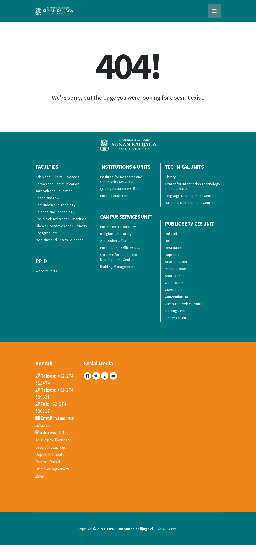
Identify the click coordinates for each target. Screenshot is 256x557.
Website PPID (46, 270)
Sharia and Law (47, 197)
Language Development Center (190, 195)
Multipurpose (175, 268)
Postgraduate (47, 232)
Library (170, 176)
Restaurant (174, 247)
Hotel (169, 240)
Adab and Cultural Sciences (57, 176)
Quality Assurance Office (120, 188)
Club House (174, 282)
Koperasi (172, 254)
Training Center (177, 310)
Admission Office (113, 240)
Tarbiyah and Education (54, 190)
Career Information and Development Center (118, 257)
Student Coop (176, 261)
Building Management (117, 266)
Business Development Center (189, 202)
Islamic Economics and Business (61, 225)
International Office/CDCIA (121, 247)
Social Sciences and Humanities (61, 218)
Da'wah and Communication (57, 183)
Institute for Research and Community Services (121, 179)
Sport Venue (175, 275)
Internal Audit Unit (114, 195)
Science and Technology (55, 211)
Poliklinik (172, 233)
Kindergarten (175, 317)
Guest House (175, 289)
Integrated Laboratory (118, 226)
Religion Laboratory (116, 233)
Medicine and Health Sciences (59, 239)
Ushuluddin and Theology (56, 204)
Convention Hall (177, 296)
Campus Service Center (184, 303)
